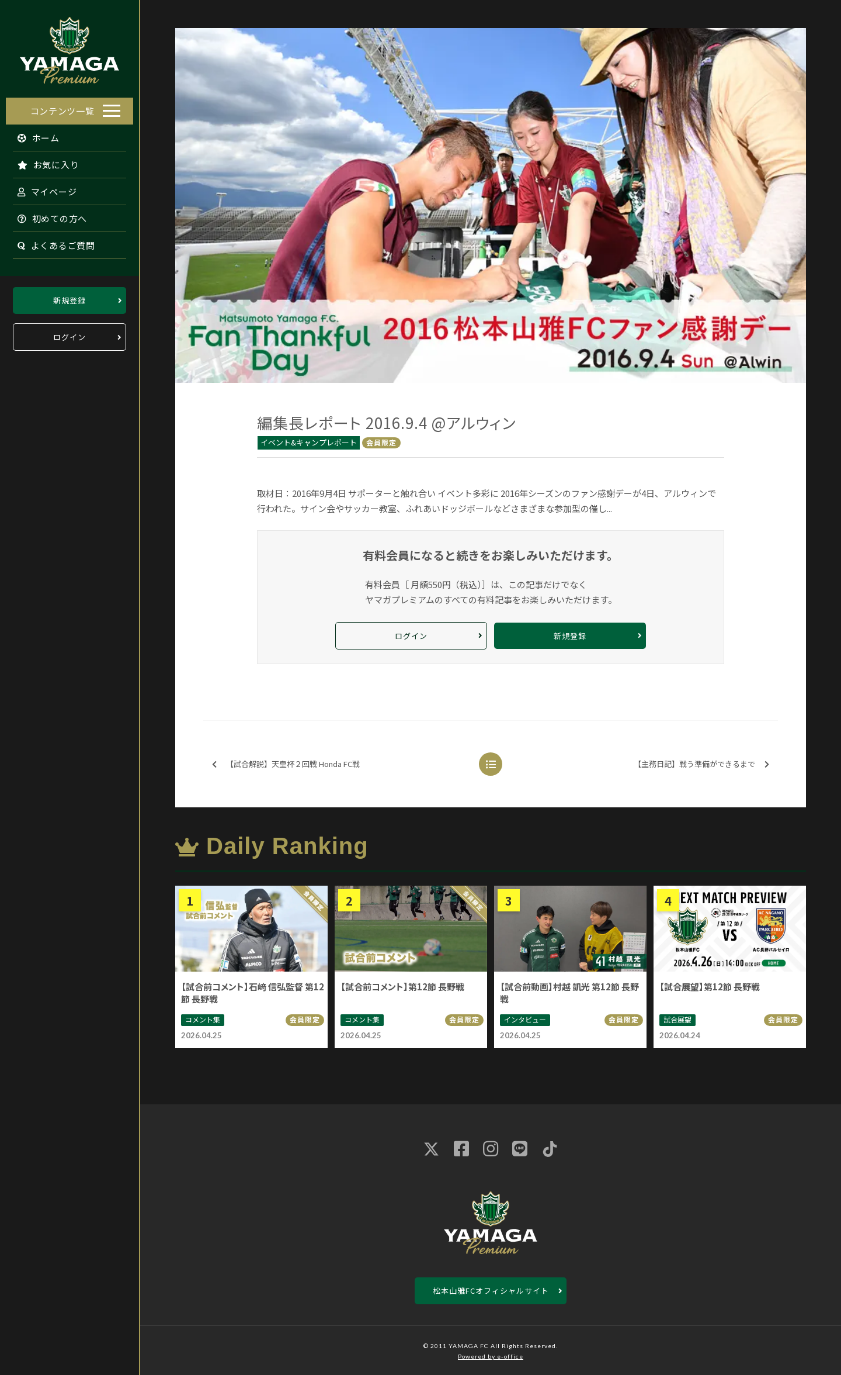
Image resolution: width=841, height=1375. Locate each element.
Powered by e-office (490, 1356)
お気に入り (43, 162)
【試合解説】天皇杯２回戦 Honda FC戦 (286, 764)
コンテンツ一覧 (62, 108)
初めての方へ (47, 215)
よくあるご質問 (50, 242)
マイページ (41, 188)
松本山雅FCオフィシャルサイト (491, 1290)
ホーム (33, 135)
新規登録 (69, 297)
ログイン (69, 334)
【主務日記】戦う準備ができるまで (701, 764)
